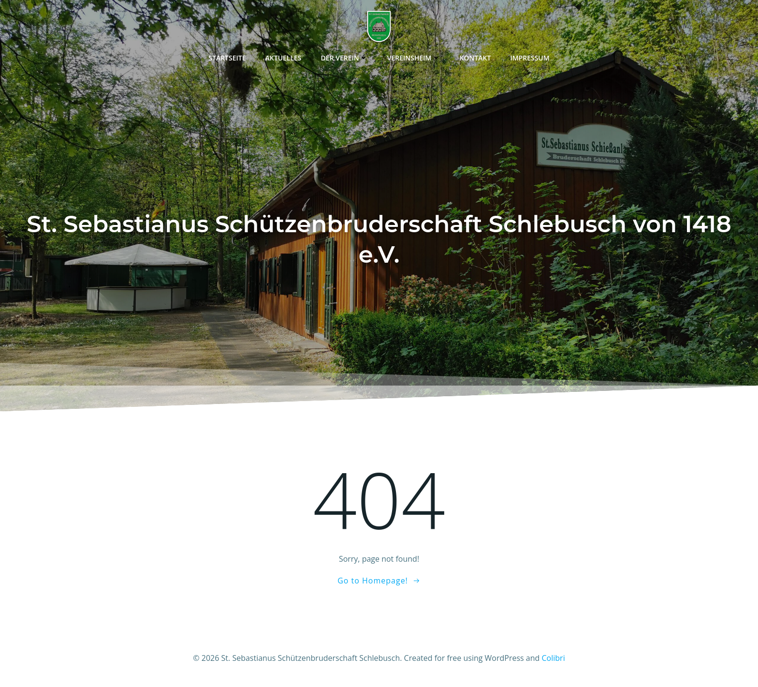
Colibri (553, 658)
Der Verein (344, 57)
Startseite (227, 57)
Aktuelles (283, 57)
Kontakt (475, 57)
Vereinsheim (413, 57)
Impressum (529, 57)
